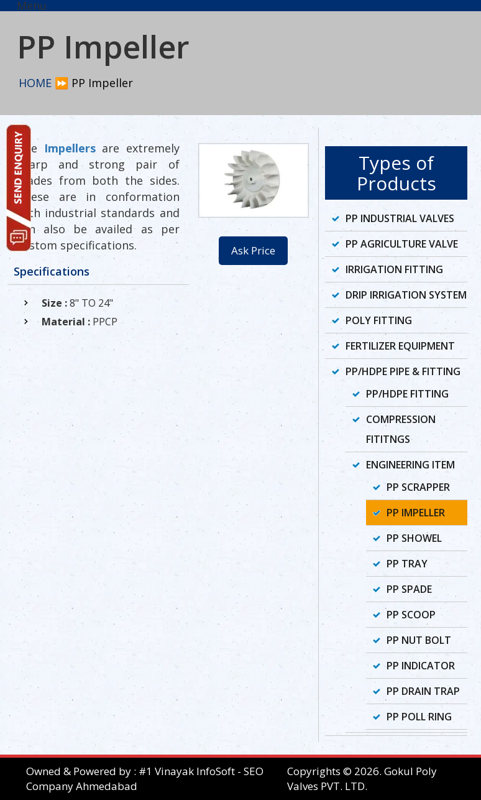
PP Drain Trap (423, 691)
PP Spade (409, 589)
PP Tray (407, 563)
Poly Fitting (379, 320)
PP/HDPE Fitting (407, 394)
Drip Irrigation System (406, 295)
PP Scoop (411, 614)
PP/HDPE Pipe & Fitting (403, 371)
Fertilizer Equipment (400, 346)
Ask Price (253, 250)
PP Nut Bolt (419, 640)
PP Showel (414, 538)
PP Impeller (416, 512)
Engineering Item (410, 465)
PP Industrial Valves (400, 218)
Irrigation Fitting (394, 269)
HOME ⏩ (43, 82)
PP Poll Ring (419, 716)
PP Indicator (421, 665)
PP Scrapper (418, 487)
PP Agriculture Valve (402, 244)
